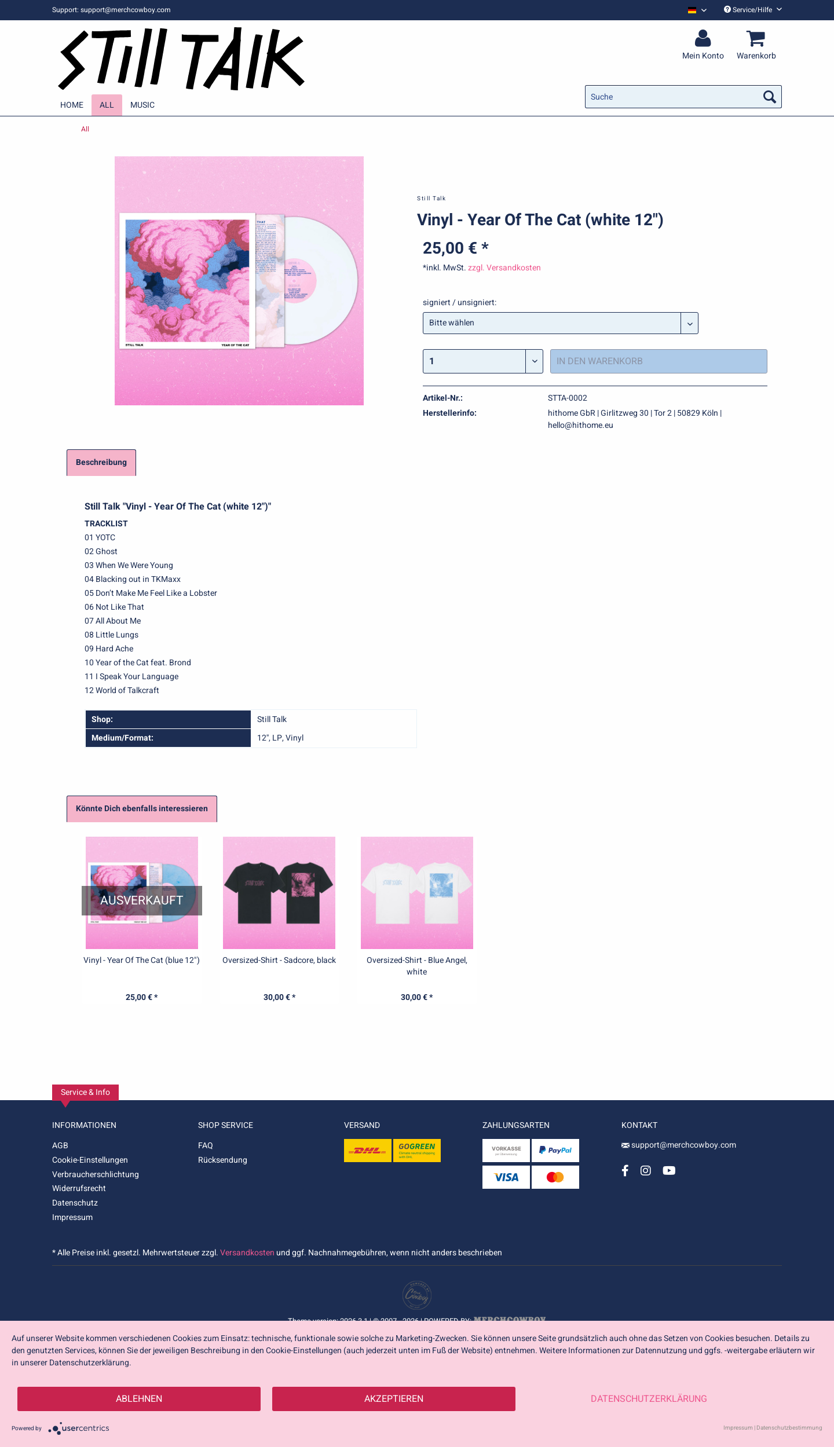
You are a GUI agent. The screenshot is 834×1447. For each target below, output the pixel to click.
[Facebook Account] (625, 1170)
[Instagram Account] (646, 1170)
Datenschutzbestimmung (789, 1428)
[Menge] (483, 361)
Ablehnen (139, 1399)
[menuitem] (693, 10)
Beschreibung (101, 462)
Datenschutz (75, 1203)
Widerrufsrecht (79, 1188)
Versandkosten (247, 1253)
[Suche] (683, 96)
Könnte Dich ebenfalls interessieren (142, 809)
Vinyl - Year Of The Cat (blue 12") (141, 960)
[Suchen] (770, 96)
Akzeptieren (393, 1399)
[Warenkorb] (758, 38)
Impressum (72, 1217)
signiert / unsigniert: (459, 302)
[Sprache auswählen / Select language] (697, 10)
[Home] (72, 105)
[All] (107, 105)
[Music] (142, 105)
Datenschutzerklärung (649, 1399)
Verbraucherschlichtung (95, 1174)
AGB (60, 1146)
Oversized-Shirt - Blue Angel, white (417, 966)
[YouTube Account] (669, 1170)
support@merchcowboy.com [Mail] (678, 1145)
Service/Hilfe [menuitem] (753, 10)
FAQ (205, 1146)
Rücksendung (222, 1160)
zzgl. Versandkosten (504, 268)
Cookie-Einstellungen (90, 1160)
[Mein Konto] (705, 38)
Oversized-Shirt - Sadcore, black (279, 960)
